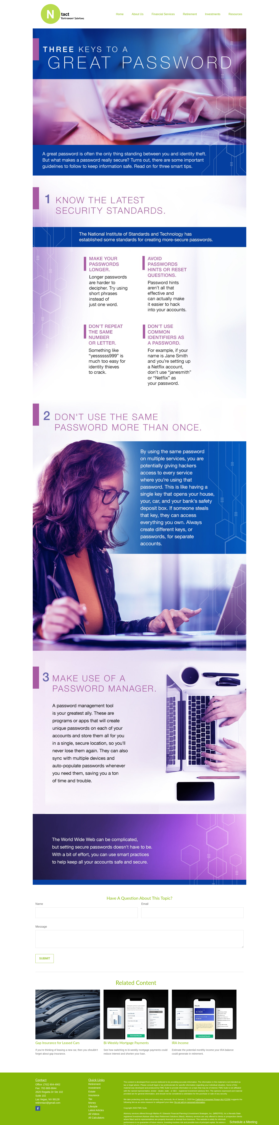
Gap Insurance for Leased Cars (57, 1043)
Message (41, 926)
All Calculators (96, 1117)
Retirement (94, 1084)
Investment (94, 1087)
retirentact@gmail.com (47, 1102)
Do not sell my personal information (189, 1102)
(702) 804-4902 (51, 1084)
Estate (92, 1091)
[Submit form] (44, 958)
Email (144, 903)
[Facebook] (37, 1108)
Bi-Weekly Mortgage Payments (126, 1043)
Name (39, 903)
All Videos (93, 1114)
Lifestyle (93, 1106)
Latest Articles (96, 1110)
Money (92, 1102)
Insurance (93, 1095)
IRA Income (180, 1043)
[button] (120, 14)
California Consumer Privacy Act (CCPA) (213, 1099)
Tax (90, 1099)
